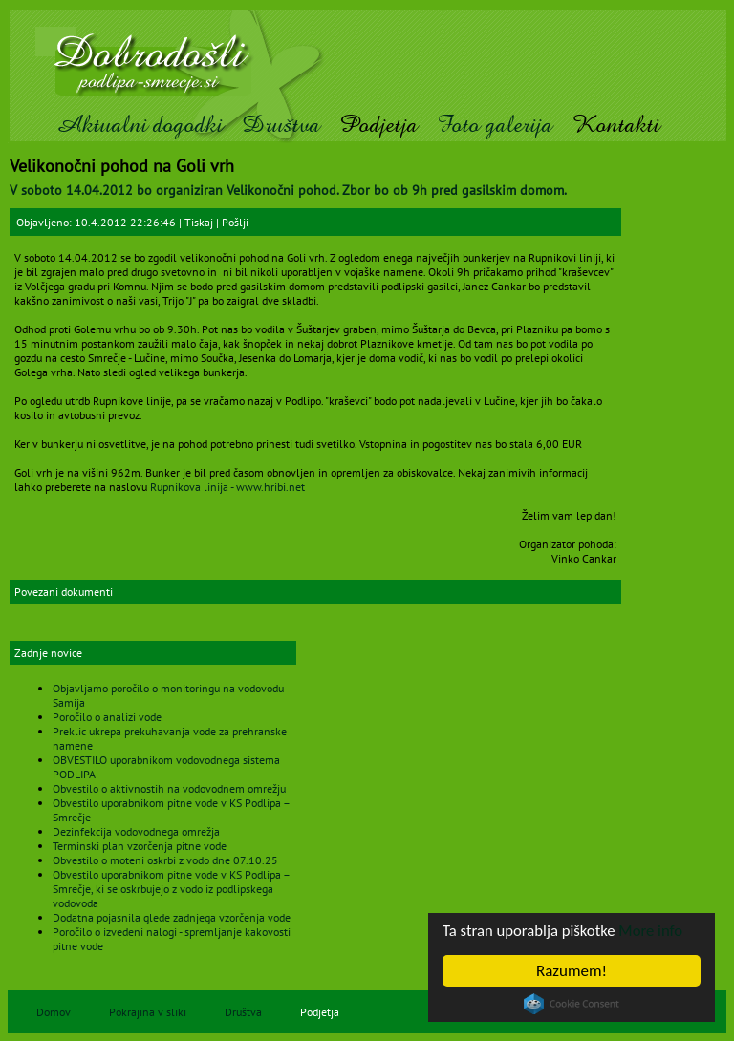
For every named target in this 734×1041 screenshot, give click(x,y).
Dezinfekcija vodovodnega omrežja (136, 831)
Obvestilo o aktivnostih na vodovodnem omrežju (169, 788)
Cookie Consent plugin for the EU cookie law (571, 1003)
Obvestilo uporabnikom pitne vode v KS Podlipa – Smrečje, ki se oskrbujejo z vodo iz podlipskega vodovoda (171, 888)
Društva (281, 124)
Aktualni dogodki (139, 124)
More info (654, 931)
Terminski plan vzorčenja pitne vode (140, 846)
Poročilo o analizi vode (107, 717)
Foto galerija (494, 124)
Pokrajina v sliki (147, 1012)
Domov (53, 1012)
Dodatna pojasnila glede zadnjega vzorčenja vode (172, 917)
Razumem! (571, 971)
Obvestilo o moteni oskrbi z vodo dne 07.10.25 (165, 860)
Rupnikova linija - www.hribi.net (227, 486)
